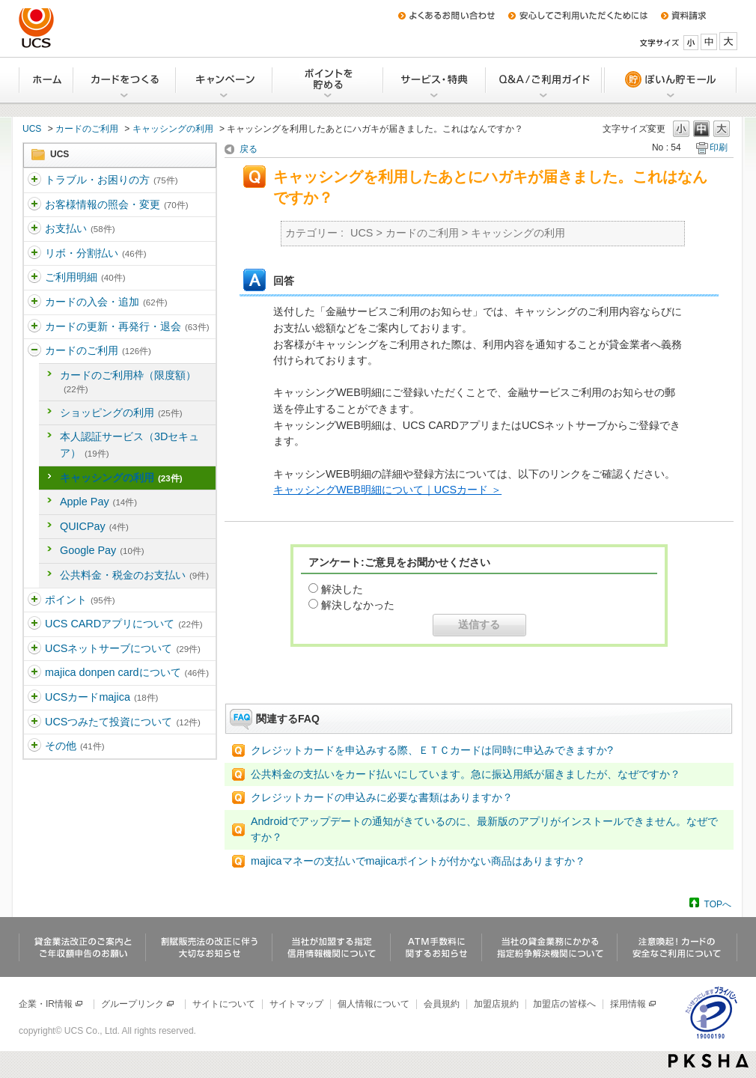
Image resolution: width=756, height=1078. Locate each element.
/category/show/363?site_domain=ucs (34, 278)
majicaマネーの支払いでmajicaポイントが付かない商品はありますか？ (418, 861)
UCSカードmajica (101, 697)
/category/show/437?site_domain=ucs (34, 722)
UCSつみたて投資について (123, 722)
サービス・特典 (435, 80)
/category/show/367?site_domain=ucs (34, 600)
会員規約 (442, 1004)
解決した (342, 589)
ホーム (46, 80)
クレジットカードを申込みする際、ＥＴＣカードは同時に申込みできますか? (432, 750)
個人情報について (373, 1004)
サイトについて (223, 1004)
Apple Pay (98, 502)
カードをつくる (125, 80)
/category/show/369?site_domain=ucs (34, 649)
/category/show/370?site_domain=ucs (34, 673)
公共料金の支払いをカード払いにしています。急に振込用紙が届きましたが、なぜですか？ (465, 774)
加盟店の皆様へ (564, 1004)
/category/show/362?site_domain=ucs (34, 254)
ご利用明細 (85, 277)
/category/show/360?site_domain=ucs (34, 205)
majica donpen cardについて (127, 672)
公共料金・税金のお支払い (134, 575)
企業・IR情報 (51, 1004)
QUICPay (94, 526)
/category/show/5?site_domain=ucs (34, 180)
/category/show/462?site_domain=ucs (34, 697)
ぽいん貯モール (670, 80)
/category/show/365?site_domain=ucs (34, 327)
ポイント (80, 600)
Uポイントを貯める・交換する (328, 80)
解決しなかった (357, 605)
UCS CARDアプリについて (124, 624)
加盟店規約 (496, 1004)
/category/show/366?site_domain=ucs (34, 351)
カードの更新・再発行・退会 (127, 326)
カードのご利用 (86, 129)
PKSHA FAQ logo (708, 1061)
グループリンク (138, 1004)
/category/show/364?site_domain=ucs (34, 302)
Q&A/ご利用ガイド (545, 80)
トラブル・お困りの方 (111, 180)
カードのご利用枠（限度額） (128, 382)
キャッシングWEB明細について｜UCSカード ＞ (387, 490)
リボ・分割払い (95, 253)
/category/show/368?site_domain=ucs (34, 624)
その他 (74, 746)
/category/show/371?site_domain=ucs (34, 746)
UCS (31, 129)
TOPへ (717, 904)
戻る (248, 149)
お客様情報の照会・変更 (116, 204)
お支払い (80, 228)
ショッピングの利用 (121, 412)
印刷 (719, 147)
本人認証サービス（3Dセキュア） (129, 444)
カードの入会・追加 (106, 302)
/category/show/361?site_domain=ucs (34, 229)
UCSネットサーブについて (123, 648)
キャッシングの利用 (172, 129)
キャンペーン (225, 80)
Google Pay (102, 550)
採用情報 (633, 1004)
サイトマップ (296, 1004)
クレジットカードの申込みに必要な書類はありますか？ (382, 797)
